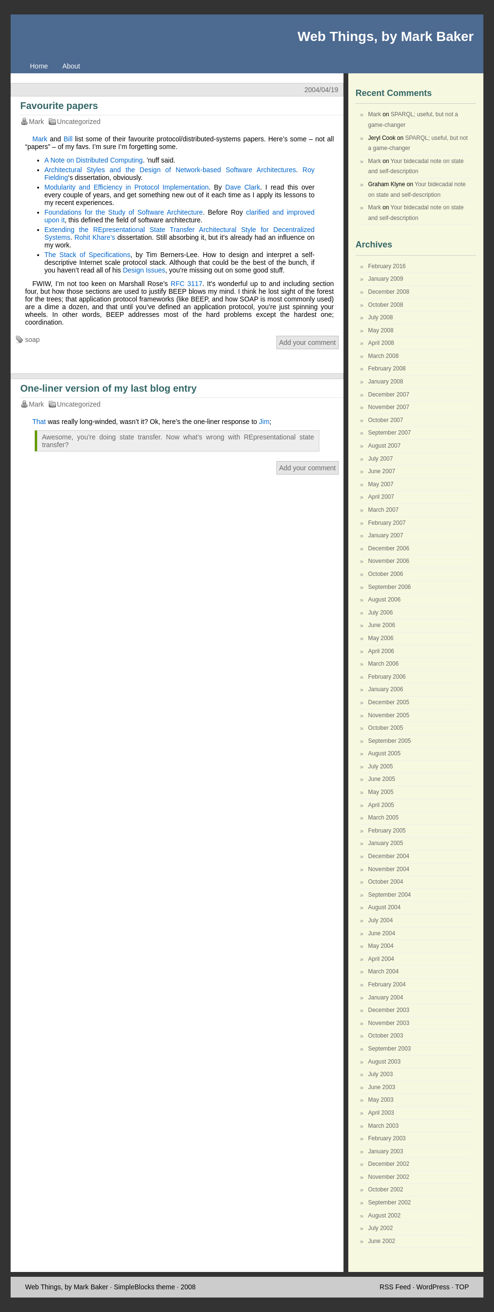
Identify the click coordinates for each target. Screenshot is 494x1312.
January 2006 (385, 689)
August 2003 (384, 1061)
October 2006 (385, 574)
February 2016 (387, 266)
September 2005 (389, 741)
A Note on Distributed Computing (93, 160)
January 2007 (385, 535)
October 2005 (385, 727)
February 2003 (387, 1138)
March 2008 (383, 356)
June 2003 (381, 1087)
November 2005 (388, 715)
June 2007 (381, 471)
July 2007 (380, 458)
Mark (39, 139)
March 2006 (383, 663)
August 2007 (384, 445)
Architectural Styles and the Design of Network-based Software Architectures (170, 170)
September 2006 (389, 587)
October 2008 (385, 304)
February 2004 (387, 984)
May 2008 (381, 330)
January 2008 (385, 381)
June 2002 (381, 1241)
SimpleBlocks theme (144, 1287)
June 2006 (381, 625)
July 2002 (380, 1228)
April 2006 (381, 651)
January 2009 (385, 278)
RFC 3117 (187, 283)
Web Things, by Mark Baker (386, 36)
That (39, 421)
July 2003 (380, 1074)
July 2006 (380, 612)
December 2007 (388, 394)
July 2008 (380, 317)
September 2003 (389, 1048)
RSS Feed (395, 1287)
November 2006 (388, 561)
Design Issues (144, 270)
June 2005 (381, 779)
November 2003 (388, 1023)
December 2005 (388, 702)
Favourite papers (59, 105)
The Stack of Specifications (87, 255)
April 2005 (381, 805)
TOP (462, 1287)
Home (39, 66)
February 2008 (387, 368)
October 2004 (385, 881)
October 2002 (385, 1189)
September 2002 (389, 1202)
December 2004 (388, 856)
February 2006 (387, 676)
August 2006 (384, 599)
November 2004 (388, 869)
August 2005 (384, 753)
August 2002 (384, 1215)
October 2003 (385, 1035)
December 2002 (388, 1164)
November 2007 (388, 407)
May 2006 (381, 638)
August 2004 (384, 907)
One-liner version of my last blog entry (108, 388)
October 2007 (385, 420)
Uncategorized (78, 121)
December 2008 (388, 291)
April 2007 (381, 496)
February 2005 (387, 830)
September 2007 (389, 432)
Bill (68, 139)
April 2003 (381, 1112)
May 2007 (381, 484)
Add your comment (307, 342)
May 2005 (381, 792)
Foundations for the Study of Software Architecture (123, 212)
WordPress (433, 1287)
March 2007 (383, 509)
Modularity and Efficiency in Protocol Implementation (126, 187)
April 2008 (381, 343)
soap (32, 339)
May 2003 (381, 1099)
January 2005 (385, 843)
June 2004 (381, 933)
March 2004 (383, 971)
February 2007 (387, 522)
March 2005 (383, 817)
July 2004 (380, 920)
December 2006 (388, 548)
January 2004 (385, 997)
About (71, 66)
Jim (264, 421)
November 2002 (388, 1177)
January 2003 (385, 1151)
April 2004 (381, 959)
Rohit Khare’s (94, 237)
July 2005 (380, 766)
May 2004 (381, 946)
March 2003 (383, 1125)
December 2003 (388, 1010)
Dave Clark (242, 187)
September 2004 (389, 894)
